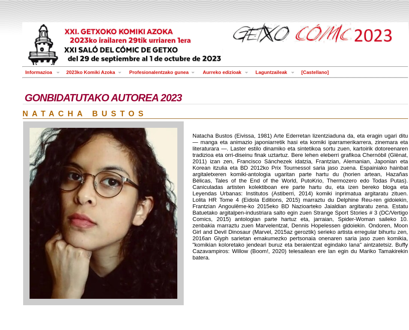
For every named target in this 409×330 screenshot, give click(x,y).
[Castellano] (315, 72)
